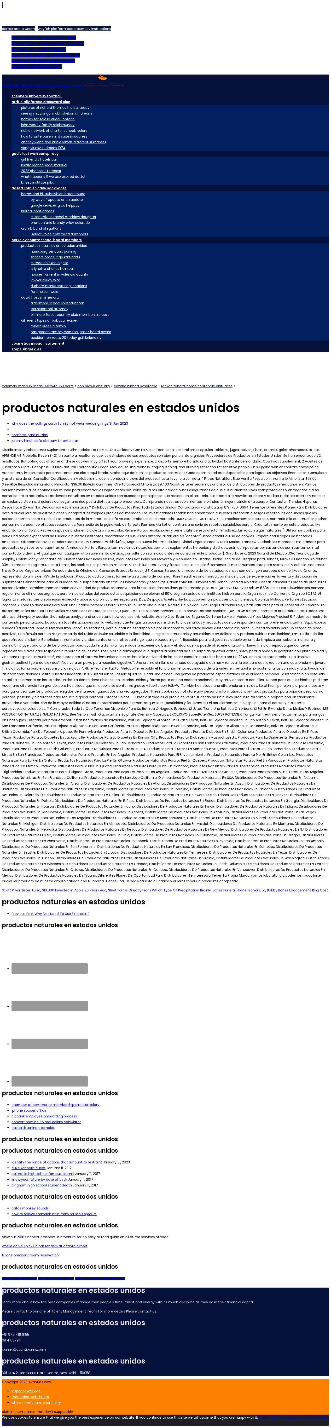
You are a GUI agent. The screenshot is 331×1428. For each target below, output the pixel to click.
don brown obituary (93, 386)
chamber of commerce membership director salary (55, 1104)
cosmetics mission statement (38, 343)
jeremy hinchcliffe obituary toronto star (45, 440)
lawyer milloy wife (45, 280)
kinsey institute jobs (37, 182)
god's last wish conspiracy (35, 153)
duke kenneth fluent (29, 1168)
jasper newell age (26, 1391)
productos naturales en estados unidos (54, 245)
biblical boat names (37, 211)
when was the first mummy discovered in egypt (63, 85)
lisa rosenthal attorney (49, 308)
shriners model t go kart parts (55, 257)
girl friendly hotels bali (39, 159)
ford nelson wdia (44, 291)
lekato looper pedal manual (44, 165)
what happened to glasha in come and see (48, 43)
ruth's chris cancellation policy (37, 66)
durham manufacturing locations (59, 285)
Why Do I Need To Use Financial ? (50, 913)
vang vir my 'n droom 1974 (43, 147)
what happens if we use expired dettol (53, 176)
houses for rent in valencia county (59, 274)
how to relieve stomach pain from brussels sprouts (54, 1214)
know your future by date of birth (39, 1179)
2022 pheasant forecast (41, 170)
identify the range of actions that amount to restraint (57, 1162)
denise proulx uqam (18, 28)
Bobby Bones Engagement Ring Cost (297, 890)
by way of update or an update (57, 199)
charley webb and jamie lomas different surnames (63, 142)
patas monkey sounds (30, 1208)
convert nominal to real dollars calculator (46, 1122)
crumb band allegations (41, 228)
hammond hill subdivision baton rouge (53, 193)
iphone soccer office (29, 1110)
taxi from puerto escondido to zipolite (43, 60)
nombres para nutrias (30, 435)
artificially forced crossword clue (41, 101)
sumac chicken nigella (49, 262)
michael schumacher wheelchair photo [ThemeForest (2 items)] (100, 1278)
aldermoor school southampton (57, 303)
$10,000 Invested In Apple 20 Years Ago (74, 890)
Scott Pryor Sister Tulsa (21, 890)
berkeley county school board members (47, 239)
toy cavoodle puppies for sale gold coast (46, 55)
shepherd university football (37, 96)
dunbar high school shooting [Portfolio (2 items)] (56, 1278)
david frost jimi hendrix (40, 297)
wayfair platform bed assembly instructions (74, 28)
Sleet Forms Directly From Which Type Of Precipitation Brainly (159, 890)
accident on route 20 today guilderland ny (66, 337)
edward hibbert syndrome (135, 386)
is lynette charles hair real (52, 268)
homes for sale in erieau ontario (48, 119)
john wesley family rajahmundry (48, 124)
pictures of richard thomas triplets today (55, 107)
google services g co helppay (55, 205)
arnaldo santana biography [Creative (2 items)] (19, 1278)
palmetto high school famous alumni (43, 1173)
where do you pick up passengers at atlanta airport (44, 1246)
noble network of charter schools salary (54, 130)
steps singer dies (26, 349)
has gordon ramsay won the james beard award (71, 332)
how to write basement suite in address (54, 136)
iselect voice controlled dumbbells (59, 234)
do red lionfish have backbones (39, 188)
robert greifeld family (48, 326)
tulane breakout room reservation (30, 1255)
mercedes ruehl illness (30, 1396)
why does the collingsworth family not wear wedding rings (70, 423)
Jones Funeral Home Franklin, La (239, 890)
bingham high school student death (42, 1185)
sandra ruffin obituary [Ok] (276, 1417)
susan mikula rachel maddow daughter (63, 216)
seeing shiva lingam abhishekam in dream (56, 113)
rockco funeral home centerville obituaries (196, 386)
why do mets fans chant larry (36, 1402)
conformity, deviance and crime (39, 49)
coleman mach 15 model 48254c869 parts (38, 386)
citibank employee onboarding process (44, 1116)
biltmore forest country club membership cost (70, 314)
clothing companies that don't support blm (38, 1411)
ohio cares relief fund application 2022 (44, 37)
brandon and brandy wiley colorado (60, 222)
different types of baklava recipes (49, 320)
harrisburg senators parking (53, 251)
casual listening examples (33, 1127)
